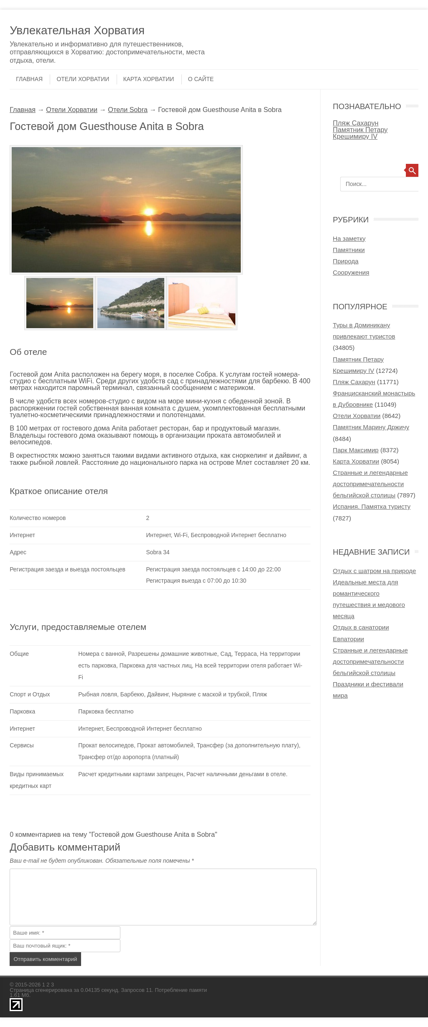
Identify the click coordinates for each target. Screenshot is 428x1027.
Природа (345, 261)
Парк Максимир (355, 450)
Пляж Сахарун (355, 123)
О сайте (201, 79)
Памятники (348, 249)
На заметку (349, 238)
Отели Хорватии (82, 79)
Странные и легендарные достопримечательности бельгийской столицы (370, 484)
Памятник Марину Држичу (371, 427)
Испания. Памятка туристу (371, 506)
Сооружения (351, 272)
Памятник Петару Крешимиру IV (360, 133)
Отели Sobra (128, 109)
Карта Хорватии (148, 79)
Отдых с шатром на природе (374, 570)
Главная (29, 79)
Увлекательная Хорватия (77, 30)
